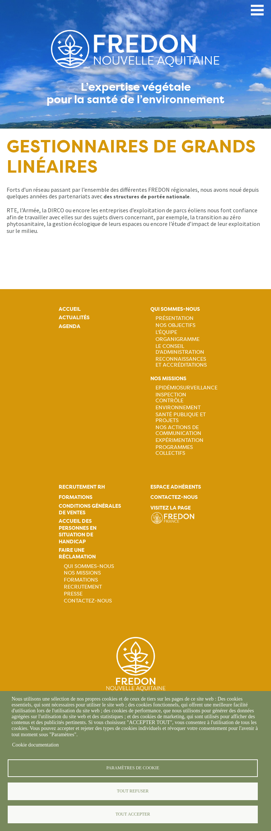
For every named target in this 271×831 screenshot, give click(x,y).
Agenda (69, 326)
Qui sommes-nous (175, 309)
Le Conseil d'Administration (179, 349)
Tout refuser (133, 791)
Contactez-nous (88, 600)
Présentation (174, 318)
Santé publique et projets (180, 417)
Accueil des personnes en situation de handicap (77, 531)
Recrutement (83, 586)
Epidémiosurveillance (186, 387)
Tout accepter (133, 814)
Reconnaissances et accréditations (181, 362)
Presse (73, 593)
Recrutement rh (82, 486)
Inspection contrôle (170, 397)
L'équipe (166, 332)
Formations (75, 497)
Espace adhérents (175, 486)
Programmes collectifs (174, 450)
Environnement (178, 407)
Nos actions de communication (178, 430)
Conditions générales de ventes (90, 509)
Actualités (74, 317)
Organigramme (177, 339)
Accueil (70, 309)
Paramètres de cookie (132, 767)
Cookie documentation (35, 745)
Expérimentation (179, 440)
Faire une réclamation (77, 553)
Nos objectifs (175, 325)
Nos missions (168, 378)
